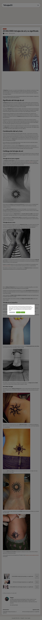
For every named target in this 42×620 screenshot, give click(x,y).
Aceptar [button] (23, 312)
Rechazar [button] (18, 312)
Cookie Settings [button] (12, 312)
